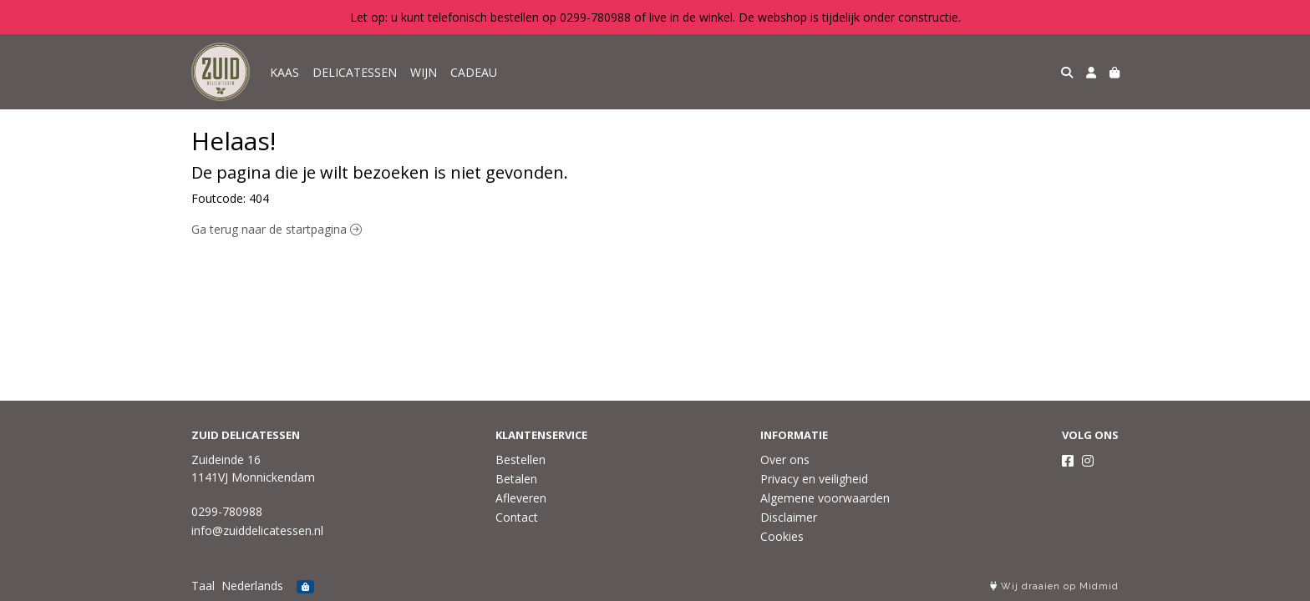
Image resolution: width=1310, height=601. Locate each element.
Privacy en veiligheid (814, 479)
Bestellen (520, 459)
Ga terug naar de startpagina (276, 229)
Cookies (782, 536)
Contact (516, 517)
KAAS (284, 72)
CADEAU (473, 72)
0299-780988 (226, 511)
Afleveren (520, 498)
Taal (203, 585)
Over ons (785, 459)
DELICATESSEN (354, 72)
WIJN (423, 72)
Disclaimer (788, 517)
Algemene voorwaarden (825, 498)
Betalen (516, 479)
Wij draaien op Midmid (1054, 586)
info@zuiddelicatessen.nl (257, 530)
